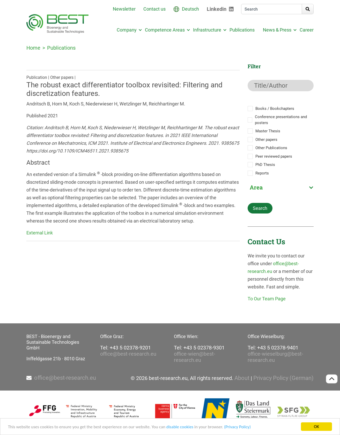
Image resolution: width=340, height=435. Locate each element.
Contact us (154, 9)
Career (307, 30)
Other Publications (271, 148)
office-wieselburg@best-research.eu (275, 357)
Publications (242, 30)
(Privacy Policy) (237, 427)
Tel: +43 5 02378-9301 (199, 348)
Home (33, 48)
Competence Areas (165, 30)
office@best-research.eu (128, 354)
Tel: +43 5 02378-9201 (125, 348)
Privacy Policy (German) (283, 378)
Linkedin (216, 9)
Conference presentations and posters (281, 120)
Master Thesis (267, 131)
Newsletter (124, 9)
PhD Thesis (265, 164)
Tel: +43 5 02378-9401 (273, 348)
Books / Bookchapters (274, 108)
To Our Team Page (267, 298)
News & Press (277, 30)
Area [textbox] (256, 187)
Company (127, 30)
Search (260, 208)
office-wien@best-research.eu (194, 357)
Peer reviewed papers (273, 156)
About (241, 378)
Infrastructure (207, 30)
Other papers (266, 139)
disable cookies (179, 427)
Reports (262, 173)
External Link (39, 232)
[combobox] (281, 187)
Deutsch (190, 9)
